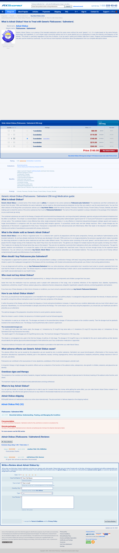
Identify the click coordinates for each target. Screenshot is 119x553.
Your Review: (16, 497)
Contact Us (95, 12)
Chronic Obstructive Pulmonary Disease (28, 167)
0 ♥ (76, 12)
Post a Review (7, 441)
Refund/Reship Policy (65, 536)
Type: (18, 493)
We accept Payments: (91, 539)
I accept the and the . (40, 521)
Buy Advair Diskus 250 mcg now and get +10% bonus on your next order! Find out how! (92, 156)
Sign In (83, 12)
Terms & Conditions (65, 533)
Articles (35, 12)
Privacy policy (63, 531)
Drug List (10, 12)
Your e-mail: (16, 483)
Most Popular (23, 12)
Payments (46, 12)
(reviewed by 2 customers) (33, 161)
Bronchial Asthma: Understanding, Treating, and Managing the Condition (34, 415)
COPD (41, 167)
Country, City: (16, 488)
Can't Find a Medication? (66, 544)
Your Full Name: (15, 478)
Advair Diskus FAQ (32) (12, 404)
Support (110, 12)
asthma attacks (36, 171)
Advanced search (78, 6)
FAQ (66, 12)
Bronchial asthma (22, 165)
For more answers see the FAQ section (13, 431)
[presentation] (35, 514)
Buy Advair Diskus (109, 150)
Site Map (62, 546)
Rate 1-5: (17, 475)
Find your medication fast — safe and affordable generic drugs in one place (50, 4)
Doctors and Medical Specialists (68, 538)
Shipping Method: (90, 531)
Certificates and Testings (66, 540)
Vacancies (62, 542)
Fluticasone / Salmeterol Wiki (12, 412)
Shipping (57, 12)
